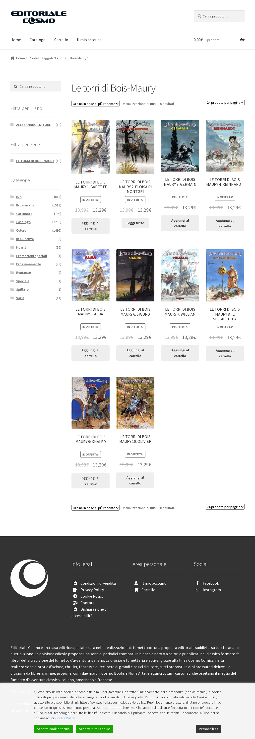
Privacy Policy (92, 589)
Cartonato (24, 213)
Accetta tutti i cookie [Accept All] (94, 729)
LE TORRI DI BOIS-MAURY (35, 161)
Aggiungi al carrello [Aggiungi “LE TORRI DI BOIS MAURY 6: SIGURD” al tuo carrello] (135, 353)
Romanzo (23, 272)
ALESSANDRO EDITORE (33, 124)
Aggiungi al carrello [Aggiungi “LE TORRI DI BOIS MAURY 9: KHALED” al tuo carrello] (90, 480)
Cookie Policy (91, 596)
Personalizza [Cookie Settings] (208, 729)
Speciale (22, 281)
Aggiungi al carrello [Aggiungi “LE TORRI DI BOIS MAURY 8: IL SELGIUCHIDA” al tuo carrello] (225, 353)
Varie (20, 298)
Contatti (87, 602)
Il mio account (89, 39)
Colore (21, 230)
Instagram (212, 589)
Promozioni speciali (31, 256)
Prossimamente (28, 264)
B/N (19, 196)
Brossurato (25, 205)
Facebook (211, 583)
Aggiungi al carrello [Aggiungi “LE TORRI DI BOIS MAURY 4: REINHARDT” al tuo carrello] (225, 223)
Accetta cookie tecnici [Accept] (53, 729)
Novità (21, 247)
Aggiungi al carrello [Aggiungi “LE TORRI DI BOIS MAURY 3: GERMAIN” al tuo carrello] (180, 223)
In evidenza (25, 239)
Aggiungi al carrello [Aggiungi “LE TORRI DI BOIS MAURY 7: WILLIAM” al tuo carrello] (180, 353)
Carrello (61, 39)
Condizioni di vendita (98, 583)
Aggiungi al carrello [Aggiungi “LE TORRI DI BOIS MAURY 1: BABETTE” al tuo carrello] (90, 226)
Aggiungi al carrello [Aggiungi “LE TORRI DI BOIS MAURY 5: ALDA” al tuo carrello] (90, 353)
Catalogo (38, 39)
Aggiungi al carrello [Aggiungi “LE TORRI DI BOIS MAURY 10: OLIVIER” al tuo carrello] (135, 480)
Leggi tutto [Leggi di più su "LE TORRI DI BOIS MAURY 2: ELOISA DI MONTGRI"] (135, 223)
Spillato (22, 289)
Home (15, 39)
